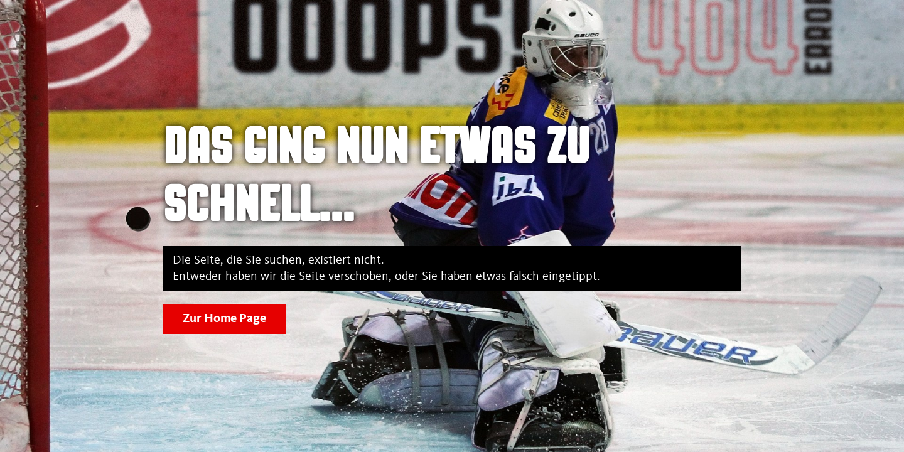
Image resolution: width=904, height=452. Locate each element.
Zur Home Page (224, 319)
